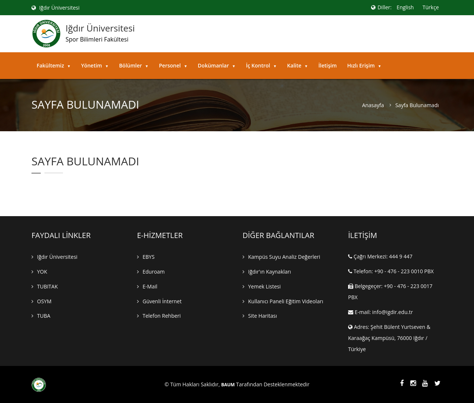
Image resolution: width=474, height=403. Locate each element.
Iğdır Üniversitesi (55, 7)
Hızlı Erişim (364, 65)
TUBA (43, 316)
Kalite (297, 65)
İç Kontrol (261, 65)
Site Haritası (262, 316)
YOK (42, 271)
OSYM (44, 301)
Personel (173, 65)
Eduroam (154, 271)
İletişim (327, 65)
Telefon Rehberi (162, 316)
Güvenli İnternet (162, 301)
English (405, 7)
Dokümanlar (217, 65)
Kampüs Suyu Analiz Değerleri (284, 256)
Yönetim (95, 65)
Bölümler (133, 65)
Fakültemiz (54, 65)
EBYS (148, 256)
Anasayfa (373, 105)
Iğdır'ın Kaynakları (269, 271)
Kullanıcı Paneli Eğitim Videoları (285, 301)
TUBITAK (47, 286)
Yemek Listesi (264, 286)
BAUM (228, 385)
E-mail (150, 286)
